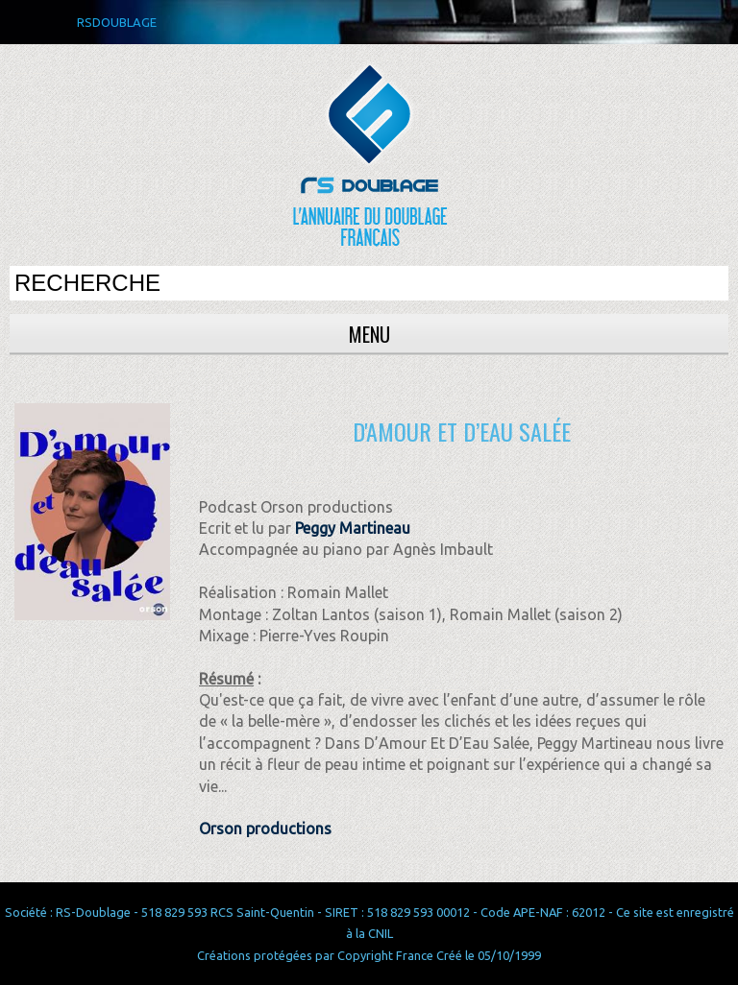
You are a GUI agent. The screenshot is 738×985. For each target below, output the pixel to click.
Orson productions (265, 828)
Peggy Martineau (352, 528)
